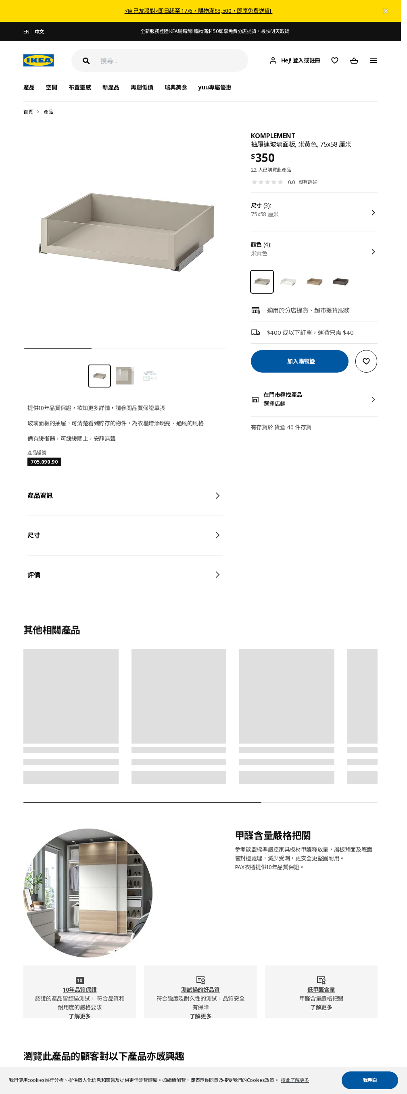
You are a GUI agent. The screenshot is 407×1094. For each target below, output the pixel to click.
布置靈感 (80, 87)
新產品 (110, 87)
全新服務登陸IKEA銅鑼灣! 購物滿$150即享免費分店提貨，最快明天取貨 (214, 31)
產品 (48, 111)
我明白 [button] (370, 1080)
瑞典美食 (176, 87)
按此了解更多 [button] (295, 1080)
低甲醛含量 (321, 989)
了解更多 (80, 1016)
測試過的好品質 (200, 989)
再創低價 (142, 87)
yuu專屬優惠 (215, 87)
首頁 (28, 111)
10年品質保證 (80, 989)
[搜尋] (174, 61)
